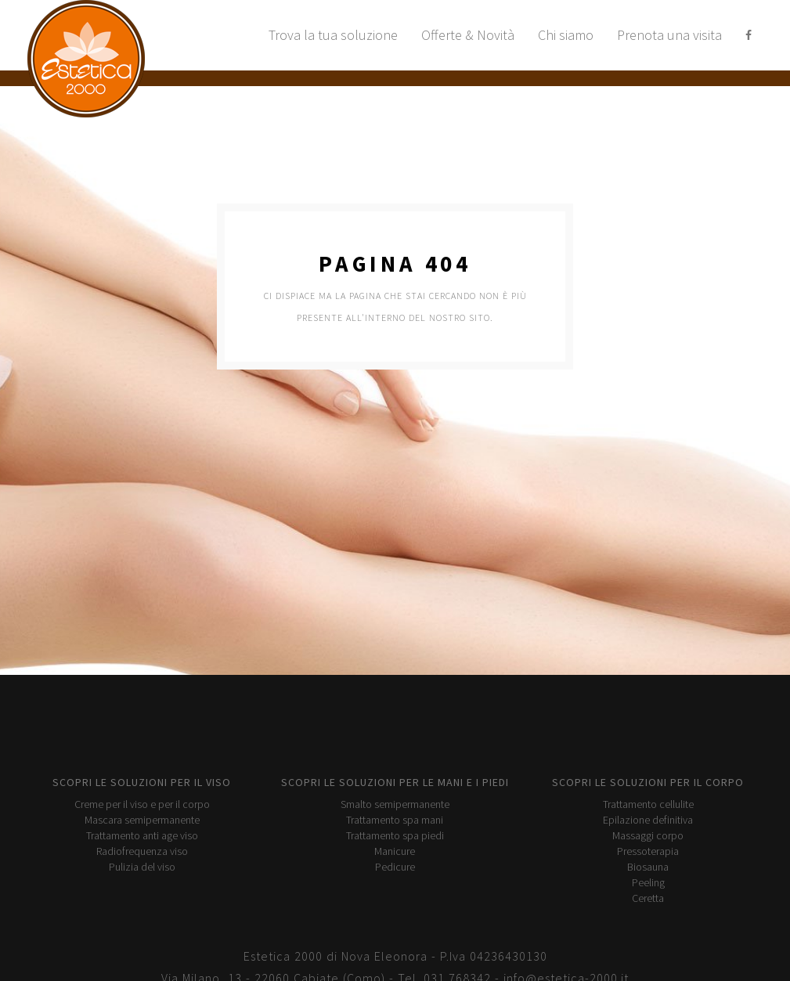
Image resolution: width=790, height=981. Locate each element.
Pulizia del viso (142, 867)
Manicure (394, 851)
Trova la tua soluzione (333, 35)
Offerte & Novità (467, 35)
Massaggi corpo (648, 835)
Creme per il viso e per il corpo (142, 804)
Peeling (648, 882)
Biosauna (648, 867)
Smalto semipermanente (395, 804)
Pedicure (395, 867)
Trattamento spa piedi (395, 835)
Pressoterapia (648, 851)
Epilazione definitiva (648, 820)
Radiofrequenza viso (142, 851)
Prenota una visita (669, 35)
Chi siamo (565, 35)
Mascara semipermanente (142, 820)
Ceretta (648, 898)
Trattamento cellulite (648, 804)
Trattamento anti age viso (142, 835)
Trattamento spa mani (394, 820)
